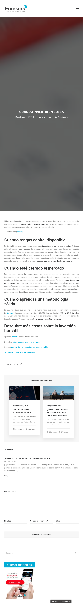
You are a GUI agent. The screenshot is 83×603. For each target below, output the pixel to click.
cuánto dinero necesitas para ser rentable (29, 344)
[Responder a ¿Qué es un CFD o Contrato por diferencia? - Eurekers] (41, 473)
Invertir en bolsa (44, 115)
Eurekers (10, 310)
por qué (15, 334)
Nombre (8, 518)
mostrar (20, 229)
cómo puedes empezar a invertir (27, 339)
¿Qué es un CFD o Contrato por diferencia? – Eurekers (27, 455)
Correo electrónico (39, 518)
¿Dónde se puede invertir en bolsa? (19, 349)
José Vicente (63, 115)
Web (58, 518)
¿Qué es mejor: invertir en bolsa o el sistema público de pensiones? (57, 409)
